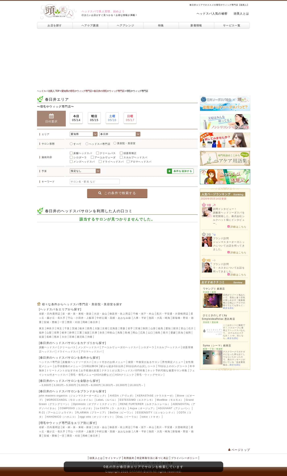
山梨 (49, 332)
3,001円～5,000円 (65, 385)
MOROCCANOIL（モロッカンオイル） (70, 399)
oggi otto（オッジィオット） (97, 416)
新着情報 (196, 25)
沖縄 (89, 336)
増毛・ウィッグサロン (149, 374)
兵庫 (94, 332)
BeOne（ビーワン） (122, 412)
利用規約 (129, 458)
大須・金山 (100, 313)
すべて (77, 144)
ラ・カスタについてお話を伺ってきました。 (229, 269)
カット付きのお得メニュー (110, 362)
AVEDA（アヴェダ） (122, 395)
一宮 (62, 322)
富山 (183, 328)
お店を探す (54, 25)
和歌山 (111, 332)
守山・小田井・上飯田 (81, 318)
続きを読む (228, 308)
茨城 (74, 328)
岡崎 (85, 322)
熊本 (56, 336)
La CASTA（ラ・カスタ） (112, 408)
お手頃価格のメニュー (68, 366)
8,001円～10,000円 (115, 385)
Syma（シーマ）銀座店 (217, 345)
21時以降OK (90, 366)
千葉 (67, 328)
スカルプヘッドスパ (135, 157)
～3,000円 (45, 385)
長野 (56, 332)
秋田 (145, 328)
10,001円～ (137, 385)
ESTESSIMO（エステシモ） (137, 399)
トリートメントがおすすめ (62, 370)
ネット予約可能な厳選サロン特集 (167, 370)
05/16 (112, 118)
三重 (79, 332)
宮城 (137, 328)
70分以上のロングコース (172, 366)
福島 (160, 328)
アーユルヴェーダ (105, 157)
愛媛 (173, 332)
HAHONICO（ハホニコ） (61, 416)
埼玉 (59, 328)
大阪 (97, 328)
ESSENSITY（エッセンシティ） (156, 412)
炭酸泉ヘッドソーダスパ (77, 362)
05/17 (130, 118)
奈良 (102, 332)
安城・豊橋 (50, 322)
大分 (64, 336)
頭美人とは (241, 13)
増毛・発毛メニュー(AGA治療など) (91, 374)
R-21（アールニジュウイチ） (56, 412)
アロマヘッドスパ (141, 161)
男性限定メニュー (172, 362)
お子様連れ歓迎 (90, 370)
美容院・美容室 (126, 143)
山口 (150, 332)
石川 (190, 328)
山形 (153, 328)
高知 (180, 332)
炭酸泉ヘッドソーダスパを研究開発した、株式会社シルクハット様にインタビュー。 (229, 218)
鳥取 (120, 332)
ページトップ (239, 449)
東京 (41, 328)
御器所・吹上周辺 (120, 313)
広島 (142, 332)
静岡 (71, 332)
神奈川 (50, 328)
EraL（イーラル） (128, 416)
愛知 (168, 328)
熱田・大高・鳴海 (159, 318)
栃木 (82, 328)
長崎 (49, 336)
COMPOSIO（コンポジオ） (77, 408)
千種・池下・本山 (143, 313)
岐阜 (64, 332)
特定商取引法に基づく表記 (153, 458)
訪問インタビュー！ (225, 209)
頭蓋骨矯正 (130, 153)
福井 (41, 332)
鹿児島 (81, 336)
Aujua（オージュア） (143, 408)
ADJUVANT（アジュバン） (174, 408)
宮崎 (71, 336)
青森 (122, 328)
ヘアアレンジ (125, 25)
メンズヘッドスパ (84, 161)
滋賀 (87, 332)
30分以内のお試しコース (140, 366)
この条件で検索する (117, 193)
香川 (165, 332)
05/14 (76, 118)
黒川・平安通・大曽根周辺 (172, 313)
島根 (127, 332)
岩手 (130, 328)
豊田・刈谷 (73, 322)
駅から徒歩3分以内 (112, 366)
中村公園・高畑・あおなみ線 (114, 318)
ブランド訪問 (221, 238)
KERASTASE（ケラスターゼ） (156, 395)
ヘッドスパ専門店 (99, 144)
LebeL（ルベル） (106, 399)
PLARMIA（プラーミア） (92, 412)
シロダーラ (80, 157)
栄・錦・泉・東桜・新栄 (77, 313)
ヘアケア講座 (90, 25)
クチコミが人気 (111, 370)
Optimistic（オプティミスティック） (95, 404)
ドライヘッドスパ (113, 161)
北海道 (114, 328)
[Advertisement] (143, 59)
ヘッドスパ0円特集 (133, 370)
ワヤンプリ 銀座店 (214, 288)
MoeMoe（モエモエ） (170, 399)
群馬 (89, 328)
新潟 (175, 328)
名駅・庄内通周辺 (49, 313)
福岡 (188, 332)
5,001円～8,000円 (89, 385)
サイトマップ (113, 458)
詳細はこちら (237, 226)
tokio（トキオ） (151, 416)
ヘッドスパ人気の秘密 (212, 13)
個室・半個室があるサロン (144, 362)
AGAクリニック (124, 374)
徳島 (157, 332)
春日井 (94, 322)
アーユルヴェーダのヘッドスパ (120, 347)
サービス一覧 (231, 25)
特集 (161, 25)
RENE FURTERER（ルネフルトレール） (145, 404)
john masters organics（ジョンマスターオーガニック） (73, 395)
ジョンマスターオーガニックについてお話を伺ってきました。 (229, 246)
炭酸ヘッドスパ (82, 153)
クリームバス (108, 153)
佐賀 (41, 336)
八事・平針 (140, 318)
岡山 (135, 332)
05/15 (94, 118)
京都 (104, 328)
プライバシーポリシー (184, 458)
